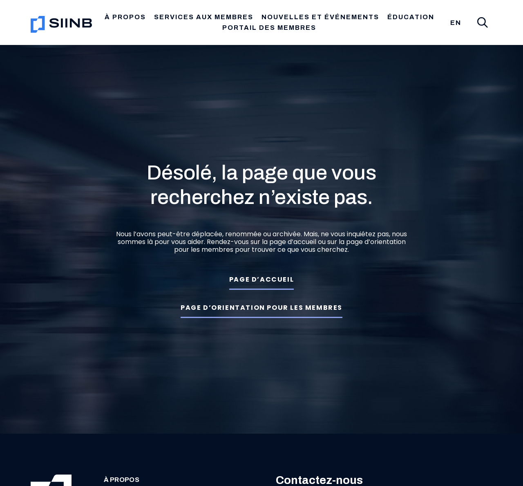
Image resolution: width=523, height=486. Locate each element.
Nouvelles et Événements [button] (320, 16)
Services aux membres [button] (203, 16)
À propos (115, 480)
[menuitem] (455, 23)
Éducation (410, 16)
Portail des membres (269, 27)
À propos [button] (125, 16)
